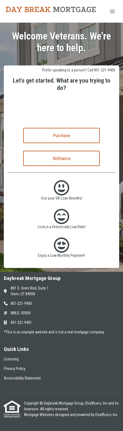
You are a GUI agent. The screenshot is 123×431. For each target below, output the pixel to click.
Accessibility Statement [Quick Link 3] (22, 378)
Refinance (62, 158)
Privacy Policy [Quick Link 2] (14, 368)
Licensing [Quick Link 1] (11, 359)
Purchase (61, 135)
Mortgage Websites (39, 414)
